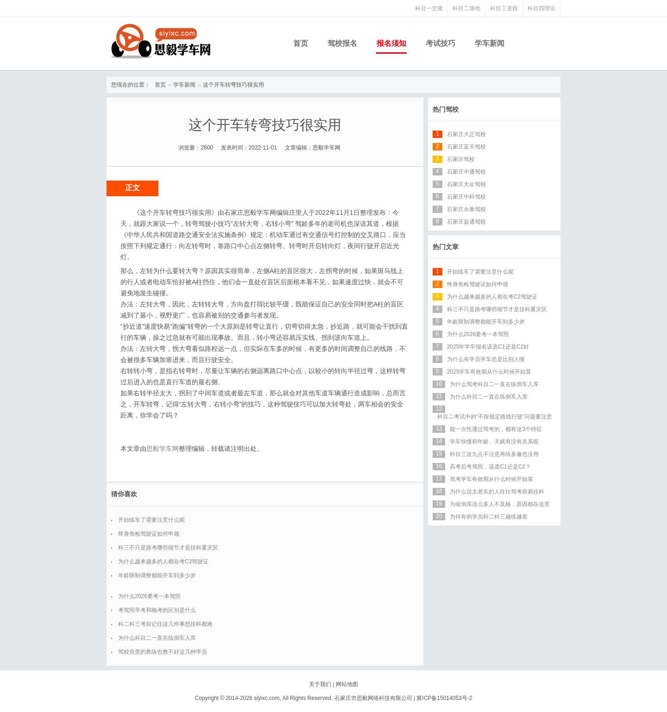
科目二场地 (466, 8)
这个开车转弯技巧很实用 (233, 84)
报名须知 (391, 43)
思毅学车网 (162, 448)
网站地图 (347, 684)
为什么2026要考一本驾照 (149, 596)
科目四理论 (541, 8)
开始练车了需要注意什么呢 (151, 520)
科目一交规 (429, 8)
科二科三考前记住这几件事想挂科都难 (165, 624)
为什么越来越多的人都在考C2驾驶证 (163, 561)
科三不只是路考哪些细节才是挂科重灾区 (168, 547)
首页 (300, 43)
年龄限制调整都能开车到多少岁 (157, 575)
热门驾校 (446, 109)
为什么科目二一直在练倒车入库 (157, 638)
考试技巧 (440, 43)
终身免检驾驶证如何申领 (148, 534)
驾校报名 (342, 43)
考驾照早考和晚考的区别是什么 (157, 610)
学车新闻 (489, 43)
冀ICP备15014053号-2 (444, 698)
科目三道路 (504, 8)
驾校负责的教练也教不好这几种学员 (162, 652)
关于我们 (320, 684)
